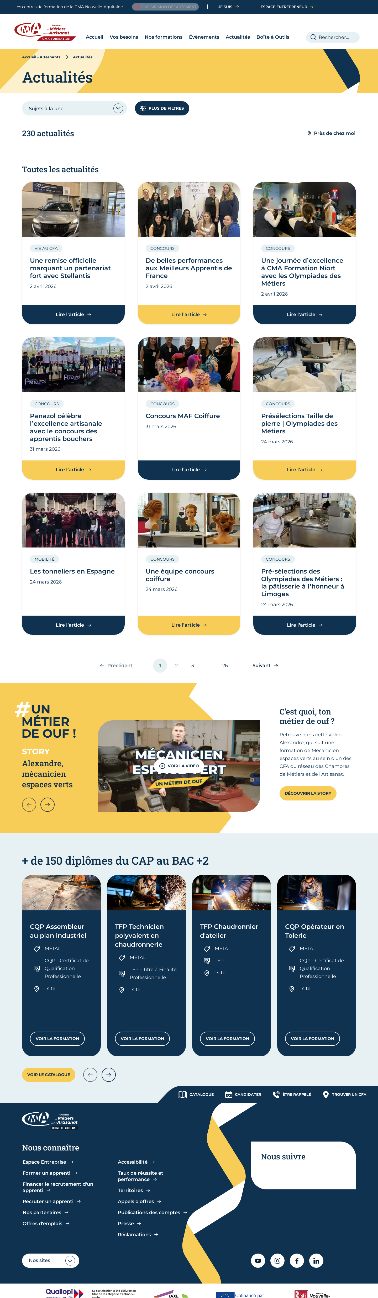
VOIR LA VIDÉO (179, 766)
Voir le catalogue (48, 1044)
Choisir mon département (165, 6)
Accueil (94, 37)
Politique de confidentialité (65, 1288)
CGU (104, 1288)
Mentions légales (232, 1288)
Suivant (261, 664)
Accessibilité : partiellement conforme (168, 1288)
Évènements (204, 37)
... (209, 665)
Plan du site (306, 1288)
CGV (118, 1288)
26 (227, 667)
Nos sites (39, 1230)
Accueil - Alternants (41, 57)
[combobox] (74, 108)
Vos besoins (124, 37)
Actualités (238, 37)
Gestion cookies (272, 1288)
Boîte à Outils (272, 37)
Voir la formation (60, 1009)
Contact (333, 1288)
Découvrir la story (308, 793)
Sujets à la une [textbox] (46, 108)
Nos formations (163, 37)
